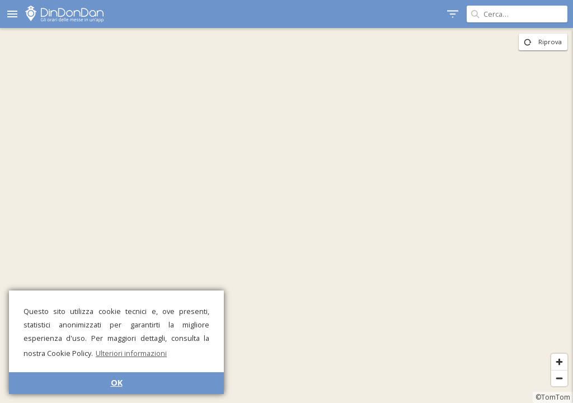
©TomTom (553, 397)
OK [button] (117, 382)
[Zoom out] (559, 378)
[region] (286, 215)
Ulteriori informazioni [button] (131, 353)
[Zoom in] (559, 362)
